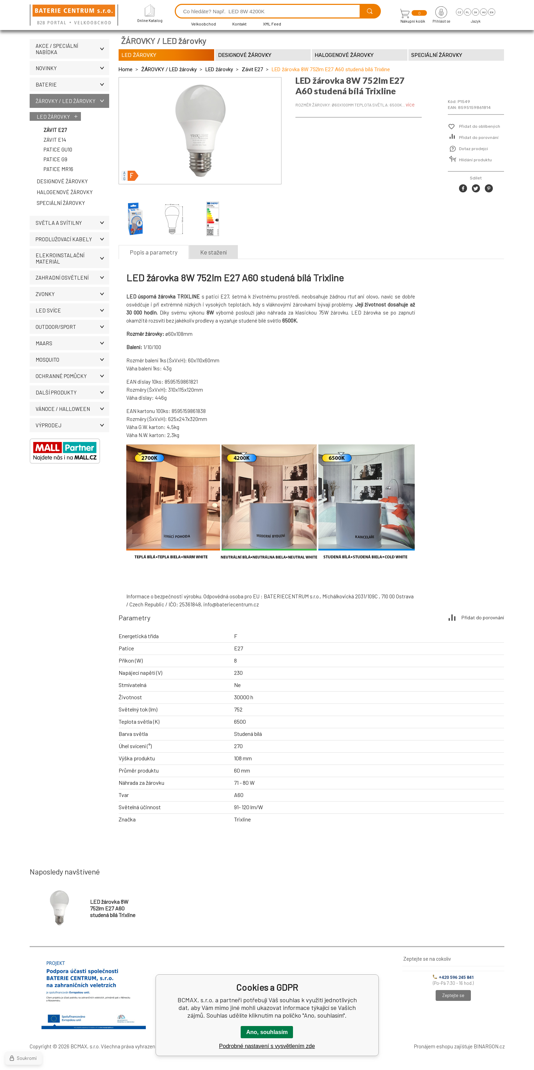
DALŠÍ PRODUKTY (72, 392)
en (492, 12)
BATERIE (72, 84)
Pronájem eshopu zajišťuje (443, 1046)
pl (467, 12)
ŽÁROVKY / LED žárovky (72, 101)
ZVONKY (72, 294)
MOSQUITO (72, 360)
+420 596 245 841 (453, 977)
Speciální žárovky (61, 203)
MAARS (72, 343)
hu (484, 12)
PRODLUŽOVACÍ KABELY (72, 239)
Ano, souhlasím (267, 1032)
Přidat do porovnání (478, 137)
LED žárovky (53, 116)
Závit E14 (55, 139)
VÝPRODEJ (72, 425)
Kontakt (239, 23)
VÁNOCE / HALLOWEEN (72, 409)
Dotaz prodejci (473, 148)
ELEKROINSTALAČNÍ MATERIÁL (72, 258)
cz (459, 12)
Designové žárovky (62, 181)
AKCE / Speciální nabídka (72, 49)
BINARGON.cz (489, 1046)
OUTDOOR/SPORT (72, 327)
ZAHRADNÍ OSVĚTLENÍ (72, 278)
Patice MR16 (58, 169)
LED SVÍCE (72, 310)
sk (475, 12)
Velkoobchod (203, 23)
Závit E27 (55, 130)
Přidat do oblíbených (479, 126)
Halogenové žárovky (65, 192)
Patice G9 (55, 159)
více (410, 104)
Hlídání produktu (475, 159)
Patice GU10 (58, 149)
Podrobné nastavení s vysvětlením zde (267, 1046)
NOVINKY (72, 68)
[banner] (75, 15)
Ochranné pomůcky (72, 376)
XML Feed (272, 23)
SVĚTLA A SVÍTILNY (72, 223)
